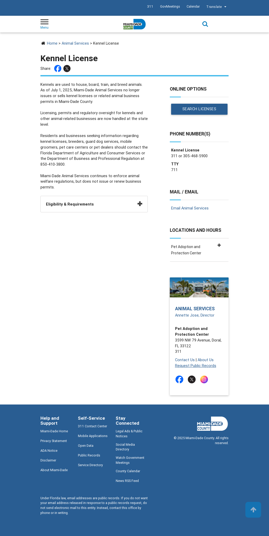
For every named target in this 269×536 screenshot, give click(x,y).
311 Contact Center (92, 426)
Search (205, 24)
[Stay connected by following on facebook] (180, 379)
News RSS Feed (127, 481)
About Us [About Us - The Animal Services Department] (206, 359)
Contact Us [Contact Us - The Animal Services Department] (185, 359)
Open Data (85, 446)
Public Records (89, 455)
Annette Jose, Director (194, 315)
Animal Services (75, 43)
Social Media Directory (125, 447)
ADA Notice (48, 451)
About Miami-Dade (54, 470)
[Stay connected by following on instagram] (205, 379)
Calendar (193, 6)
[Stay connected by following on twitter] (192, 379)
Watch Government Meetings (130, 460)
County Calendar (128, 471)
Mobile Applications (93, 436)
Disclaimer (48, 460)
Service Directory (90, 465)
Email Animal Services (190, 208)
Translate (217, 7)
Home (52, 43)
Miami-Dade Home (54, 431)
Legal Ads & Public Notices (129, 433)
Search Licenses (199, 109)
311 (150, 6)
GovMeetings (170, 6)
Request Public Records (195, 365)
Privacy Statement (53, 441)
